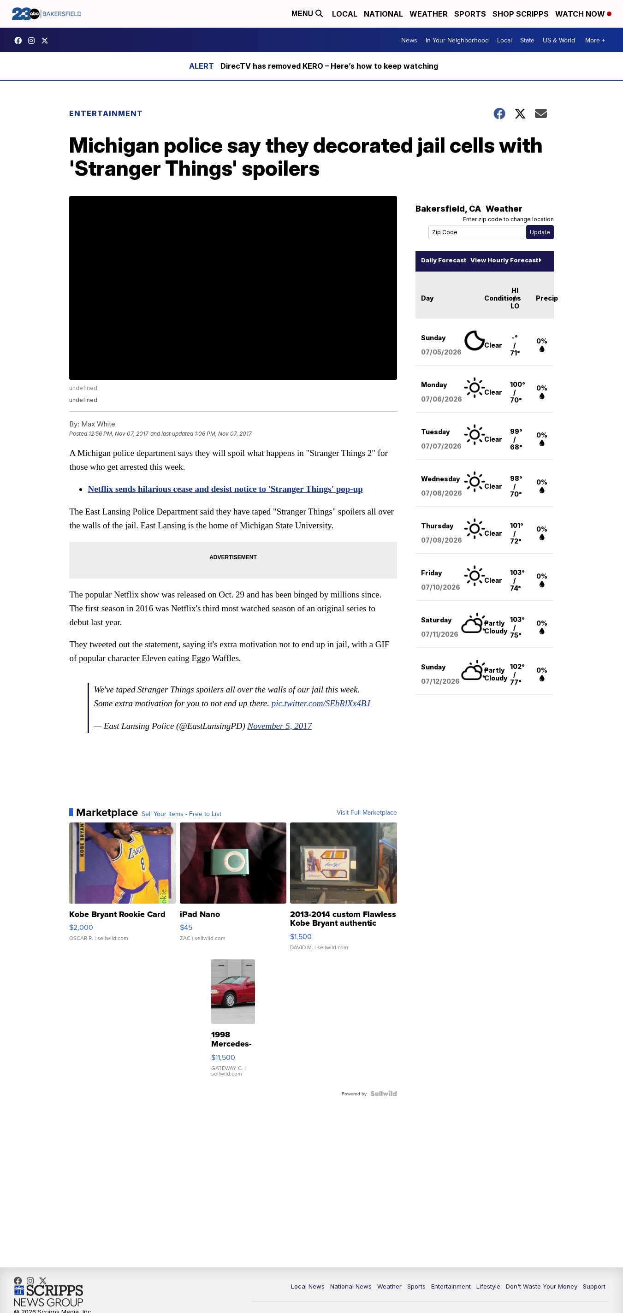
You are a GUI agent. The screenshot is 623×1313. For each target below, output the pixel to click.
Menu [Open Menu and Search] (307, 14)
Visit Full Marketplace (362, 823)
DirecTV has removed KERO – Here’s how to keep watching (329, 66)
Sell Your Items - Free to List (186, 824)
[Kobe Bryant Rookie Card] (126, 901)
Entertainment (111, 113)
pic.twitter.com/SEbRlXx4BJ (148, 714)
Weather (428, 13)
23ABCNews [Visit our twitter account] (47, 40)
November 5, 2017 (285, 736)
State (527, 40)
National (383, 13)
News (409, 40)
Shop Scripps (520, 13)
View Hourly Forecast (501, 261)
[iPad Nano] (233, 901)
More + (595, 40)
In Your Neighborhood (457, 40)
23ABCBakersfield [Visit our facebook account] (20, 40)
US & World (559, 40)
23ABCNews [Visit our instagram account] (33, 40)
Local (344, 13)
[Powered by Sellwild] (379, 1104)
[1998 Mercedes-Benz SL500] (236, 1033)
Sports (470, 13)
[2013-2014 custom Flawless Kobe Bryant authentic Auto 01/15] (340, 901)
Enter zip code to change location (503, 220)
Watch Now (583, 13)
